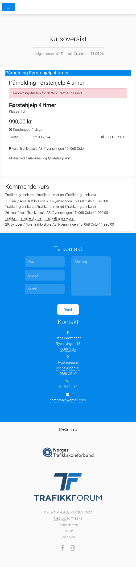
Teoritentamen (68, 525)
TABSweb (60, 518)
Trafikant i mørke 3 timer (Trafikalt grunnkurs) (39, 218)
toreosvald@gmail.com (68, 400)
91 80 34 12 (68, 387)
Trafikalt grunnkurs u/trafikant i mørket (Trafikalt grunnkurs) (50, 195)
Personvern (68, 537)
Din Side (68, 531)
